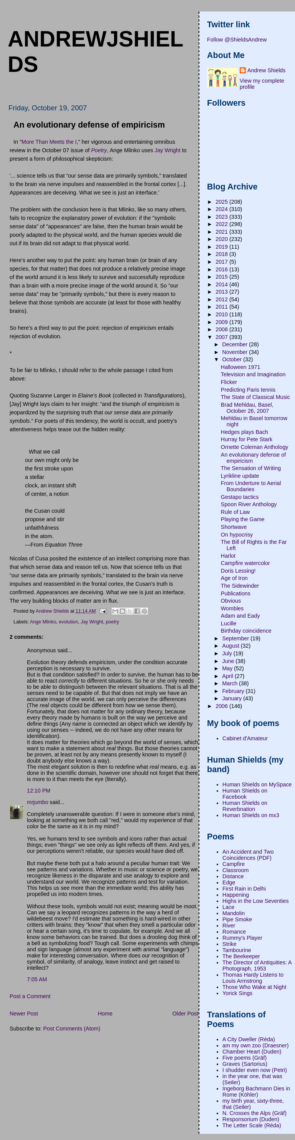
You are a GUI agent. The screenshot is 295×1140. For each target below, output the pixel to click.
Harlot (228, 556)
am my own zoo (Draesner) (255, 1045)
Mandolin (233, 913)
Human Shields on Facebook (244, 794)
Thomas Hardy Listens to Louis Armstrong (252, 978)
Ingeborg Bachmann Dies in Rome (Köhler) (256, 1091)
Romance (234, 932)
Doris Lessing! (238, 571)
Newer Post (24, 1013)
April (228, 676)
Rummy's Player (242, 938)
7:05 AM (37, 979)
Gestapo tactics (240, 497)
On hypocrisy (237, 535)
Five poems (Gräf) (244, 1058)
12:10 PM (38, 791)
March (230, 683)
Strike (229, 944)
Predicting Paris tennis (248, 390)
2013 (222, 292)
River (228, 925)
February (233, 691)
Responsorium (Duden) (250, 1119)
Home (105, 1013)
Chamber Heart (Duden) (251, 1052)
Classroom (235, 870)
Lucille (229, 623)
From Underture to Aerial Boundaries (251, 486)
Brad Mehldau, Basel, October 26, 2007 (247, 408)
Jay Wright (168, 150)
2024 (222, 209)
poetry (112, 622)
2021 (222, 232)
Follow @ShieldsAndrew (237, 40)
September (236, 638)
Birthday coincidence (246, 631)
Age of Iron (234, 578)
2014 (222, 284)
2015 (222, 277)
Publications (235, 593)
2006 (222, 706)
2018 (222, 254)
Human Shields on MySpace (257, 784)
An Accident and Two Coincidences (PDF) (247, 855)
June (228, 661)
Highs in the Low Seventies (255, 901)
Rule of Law (235, 512)
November (235, 352)
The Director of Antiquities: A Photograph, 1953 (257, 965)
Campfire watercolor (245, 563)
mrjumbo (37, 802)
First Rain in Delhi (244, 889)
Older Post (185, 1013)
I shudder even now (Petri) (254, 1070)
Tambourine (236, 950)
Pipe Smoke (237, 919)
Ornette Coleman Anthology (254, 447)
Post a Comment (30, 996)
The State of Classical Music (255, 397)
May (228, 668)
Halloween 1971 (240, 367)
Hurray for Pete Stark (246, 439)
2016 (222, 269)
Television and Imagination (253, 374)
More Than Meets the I (49, 142)
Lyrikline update (240, 476)
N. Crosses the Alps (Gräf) (254, 1113)
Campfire (233, 864)
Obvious (231, 601)
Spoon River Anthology (249, 504)
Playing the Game (243, 519)
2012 (222, 299)
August (231, 646)
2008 (222, 329)
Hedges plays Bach (244, 432)
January (232, 698)
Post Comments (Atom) (71, 1028)
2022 (222, 224)
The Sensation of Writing (251, 468)
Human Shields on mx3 (250, 815)
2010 (222, 314)
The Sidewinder (240, 586)
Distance (233, 876)
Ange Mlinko (43, 622)
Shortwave (234, 527)
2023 (222, 217)
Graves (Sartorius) (244, 1064)
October (232, 359)
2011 (222, 307)
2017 (222, 262)
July (227, 653)
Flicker (229, 382)
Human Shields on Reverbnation (244, 806)
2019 (222, 247)
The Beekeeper (241, 956)
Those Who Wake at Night (254, 987)
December (235, 344)
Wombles (232, 608)
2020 (222, 239)
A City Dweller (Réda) (248, 1039)
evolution (68, 622)
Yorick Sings (237, 993)
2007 (222, 337)
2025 (222, 202)
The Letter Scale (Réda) (251, 1125)
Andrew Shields (266, 70)
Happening (235, 895)
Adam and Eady (240, 616)
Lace (228, 907)
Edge (228, 882)
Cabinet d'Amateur (245, 738)
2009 (222, 322)
